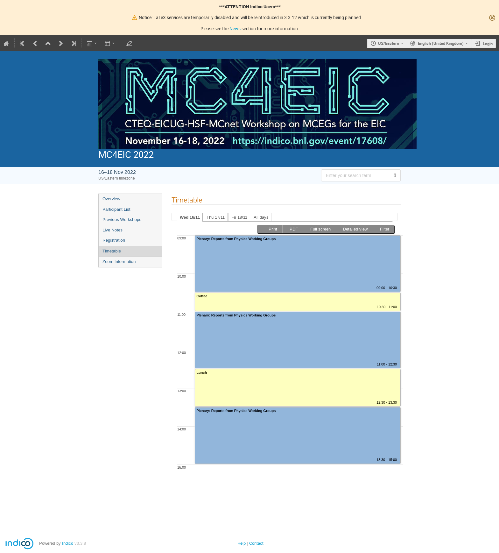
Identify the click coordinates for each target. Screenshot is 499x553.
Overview (111, 198)
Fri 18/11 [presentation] (239, 217)
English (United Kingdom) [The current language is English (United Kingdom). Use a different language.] (441, 43)
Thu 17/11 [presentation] (216, 217)
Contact (256, 543)
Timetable (111, 251)
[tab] (190, 217)
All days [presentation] (261, 217)
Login (488, 43)
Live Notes (112, 230)
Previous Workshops (121, 219)
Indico (67, 543)
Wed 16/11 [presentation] (190, 217)
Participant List (116, 209)
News (235, 28)
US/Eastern (388, 43)
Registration (113, 240)
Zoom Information (119, 261)
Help (241, 543)
